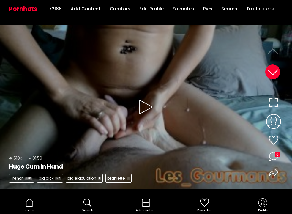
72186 (55, 9)
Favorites (183, 9)
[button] (272, 71)
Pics (207, 9)
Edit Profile (151, 9)
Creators (120, 9)
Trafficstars (260, 9)
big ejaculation (84, 178)
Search (229, 9)
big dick (50, 178)
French (21, 178)
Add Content (86, 9)
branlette (118, 178)
